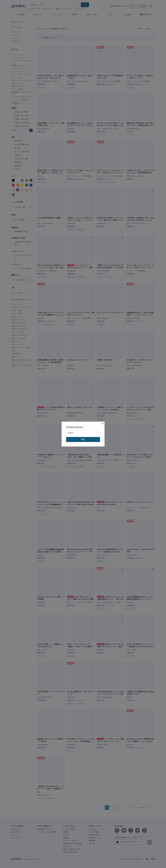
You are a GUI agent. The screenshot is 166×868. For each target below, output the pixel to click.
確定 (83, 439)
